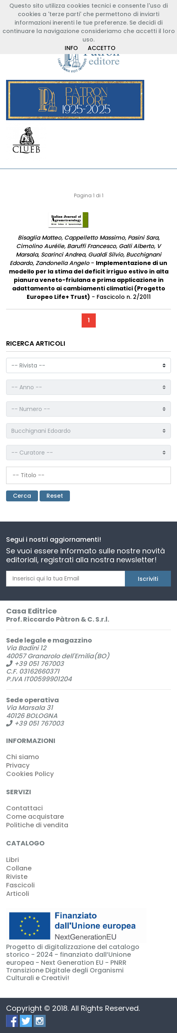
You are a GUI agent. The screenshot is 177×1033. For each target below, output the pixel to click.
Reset (54, 496)
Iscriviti (148, 579)
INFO (71, 48)
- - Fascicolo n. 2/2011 (89, 267)
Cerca (22, 496)
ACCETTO (102, 48)
